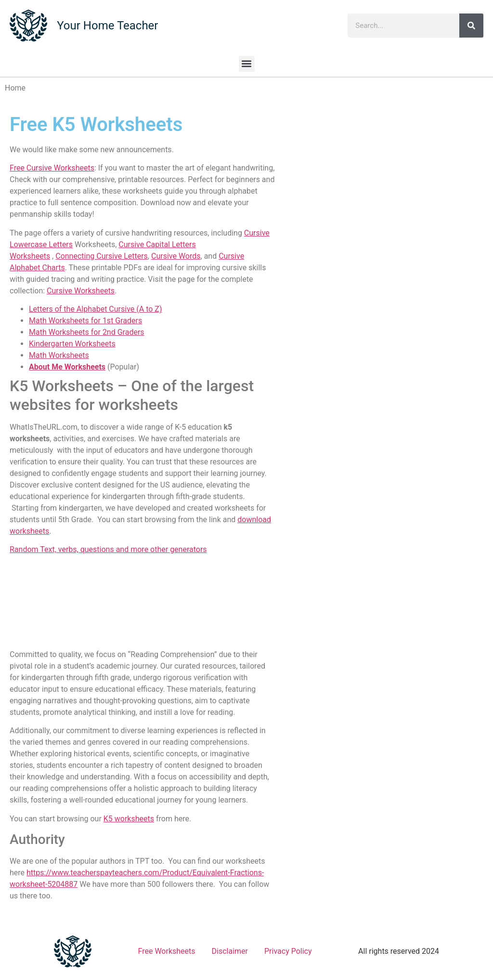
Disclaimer (230, 951)
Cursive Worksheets (81, 290)
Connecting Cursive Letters (101, 256)
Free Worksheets (166, 951)
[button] (247, 64)
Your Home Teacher (107, 25)
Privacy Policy (288, 951)
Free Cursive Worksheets (52, 167)
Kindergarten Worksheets (72, 343)
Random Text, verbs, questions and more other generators (108, 549)
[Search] (471, 25)
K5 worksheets (129, 818)
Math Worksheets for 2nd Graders (86, 332)
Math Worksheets (59, 355)
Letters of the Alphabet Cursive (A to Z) (95, 309)
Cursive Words (176, 256)
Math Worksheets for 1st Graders (85, 320)
